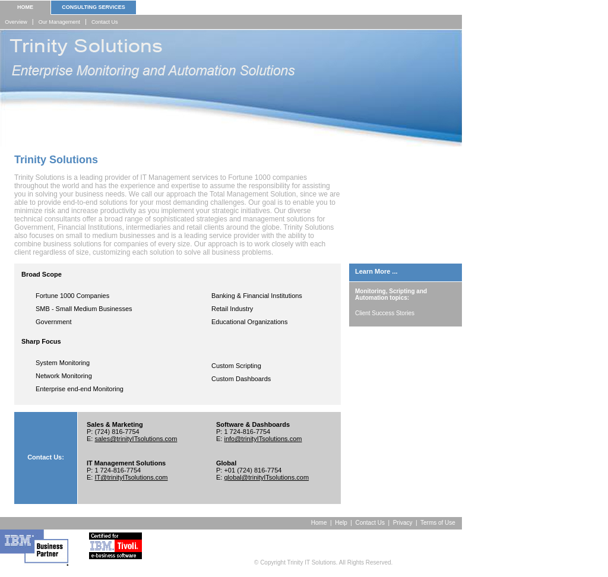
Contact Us (104, 22)
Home (319, 522)
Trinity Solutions (56, 160)
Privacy (403, 522)
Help (341, 522)
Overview (16, 22)
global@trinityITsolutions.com (266, 477)
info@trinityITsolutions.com (263, 438)
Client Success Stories (384, 313)
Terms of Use (441, 522)
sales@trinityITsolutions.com (135, 438)
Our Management (59, 22)
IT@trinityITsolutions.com (130, 477)
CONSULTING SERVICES (93, 7)
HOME (25, 7)
